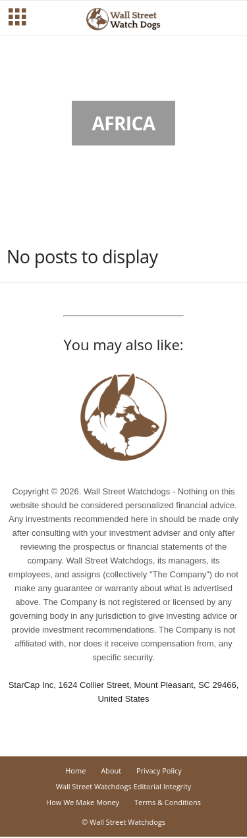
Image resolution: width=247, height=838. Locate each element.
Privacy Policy (159, 770)
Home (75, 770)
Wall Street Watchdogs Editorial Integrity (124, 786)
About (111, 770)
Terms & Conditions (167, 802)
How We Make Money (82, 802)
